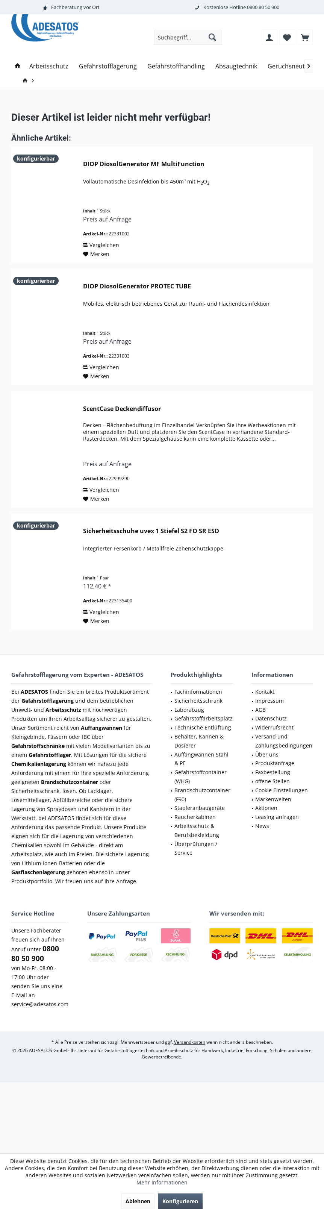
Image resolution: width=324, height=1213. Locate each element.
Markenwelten (273, 799)
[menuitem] (305, 37)
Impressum (269, 700)
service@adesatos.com (39, 1004)
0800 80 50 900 (263, 7)
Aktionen (266, 807)
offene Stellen (272, 781)
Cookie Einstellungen (281, 790)
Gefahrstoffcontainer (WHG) (200, 777)
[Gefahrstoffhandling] (176, 66)
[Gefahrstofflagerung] (108, 66)
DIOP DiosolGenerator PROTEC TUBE (137, 286)
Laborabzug (189, 709)
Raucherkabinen (195, 816)
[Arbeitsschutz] (49, 66)
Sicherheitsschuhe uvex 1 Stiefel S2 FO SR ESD (151, 531)
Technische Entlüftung (202, 727)
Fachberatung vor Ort (75, 7)
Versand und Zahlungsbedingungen (283, 741)
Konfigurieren (180, 1201)
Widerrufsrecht (274, 727)
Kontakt (264, 691)
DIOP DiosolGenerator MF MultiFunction (143, 164)
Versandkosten (189, 1042)
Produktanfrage (274, 763)
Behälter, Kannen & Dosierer (199, 741)
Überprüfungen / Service (195, 848)
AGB (260, 709)
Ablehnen (138, 1201)
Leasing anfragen (277, 816)
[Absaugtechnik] (236, 66)
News (262, 825)
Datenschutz (271, 718)
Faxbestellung (272, 772)
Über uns (267, 754)
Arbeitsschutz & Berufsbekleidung (196, 830)
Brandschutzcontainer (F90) (202, 795)
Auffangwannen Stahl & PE (201, 759)
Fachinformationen (198, 691)
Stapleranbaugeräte (199, 807)
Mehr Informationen (162, 1182)
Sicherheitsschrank (198, 700)
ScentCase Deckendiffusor (122, 409)
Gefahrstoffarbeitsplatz (203, 718)
